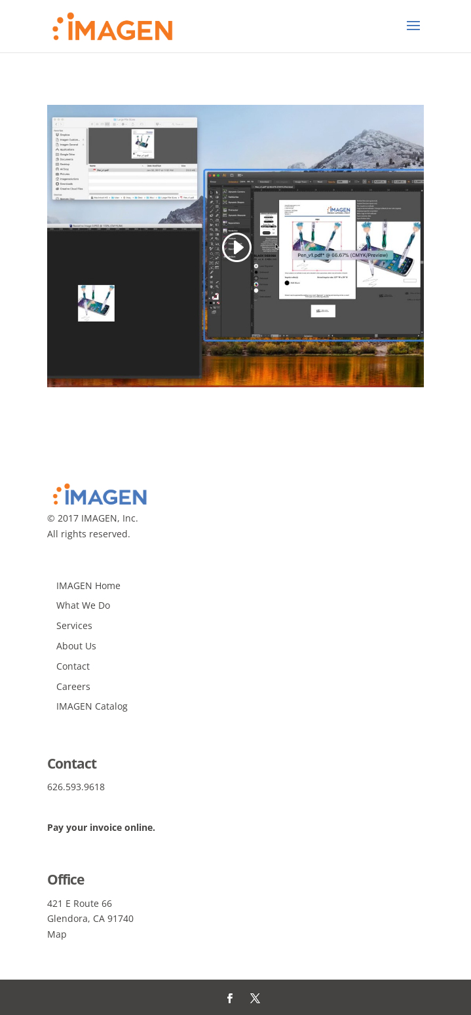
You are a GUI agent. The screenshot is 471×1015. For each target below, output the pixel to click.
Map (57, 934)
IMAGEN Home (88, 585)
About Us (76, 646)
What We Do (83, 605)
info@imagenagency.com (102, 802)
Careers (73, 686)
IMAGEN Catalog (92, 706)
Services (74, 625)
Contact (73, 666)
